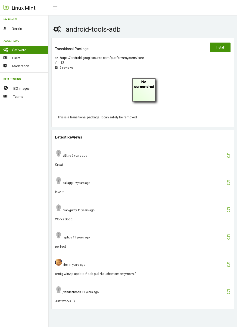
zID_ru (67, 155)
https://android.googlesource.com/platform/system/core (102, 58)
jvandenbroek (72, 292)
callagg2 (68, 183)
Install (220, 47)
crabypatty (70, 210)
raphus (67, 237)
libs (65, 264)
